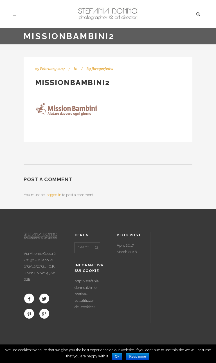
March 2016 (127, 252)
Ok (117, 357)
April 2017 (125, 245)
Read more (137, 357)
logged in (53, 195)
